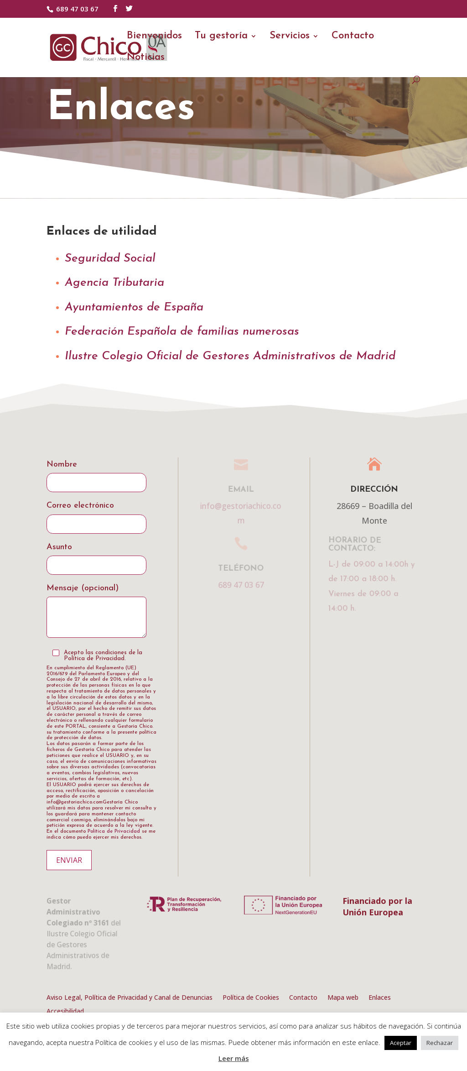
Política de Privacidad (114, 831)
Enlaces (379, 998)
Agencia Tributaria (114, 283)
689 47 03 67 (77, 8)
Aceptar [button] (400, 1043)
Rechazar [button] (439, 1043)
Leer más (233, 1058)
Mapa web (342, 998)
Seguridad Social (110, 258)
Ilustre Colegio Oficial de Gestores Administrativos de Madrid (230, 356)
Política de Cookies (251, 998)
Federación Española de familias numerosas (182, 331)
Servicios (290, 37)
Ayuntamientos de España (134, 307)
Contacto (353, 37)
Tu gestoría (221, 37)
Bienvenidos (154, 37)
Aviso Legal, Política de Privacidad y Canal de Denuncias (130, 998)
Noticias (146, 58)
